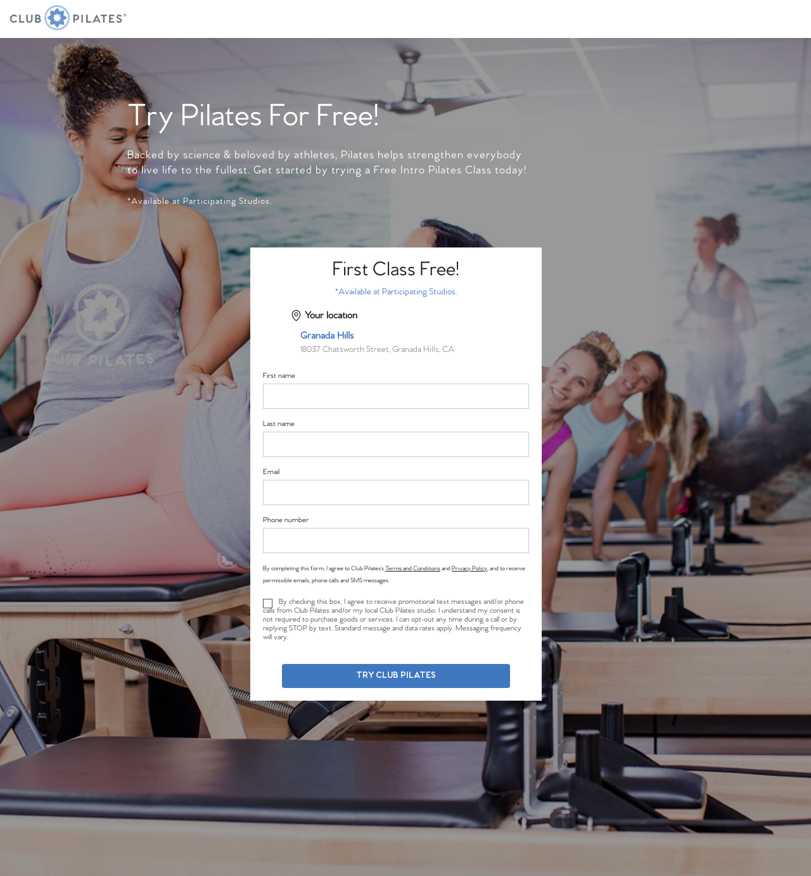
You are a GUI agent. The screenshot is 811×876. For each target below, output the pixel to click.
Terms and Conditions (412, 568)
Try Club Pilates (396, 675)
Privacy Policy (469, 568)
